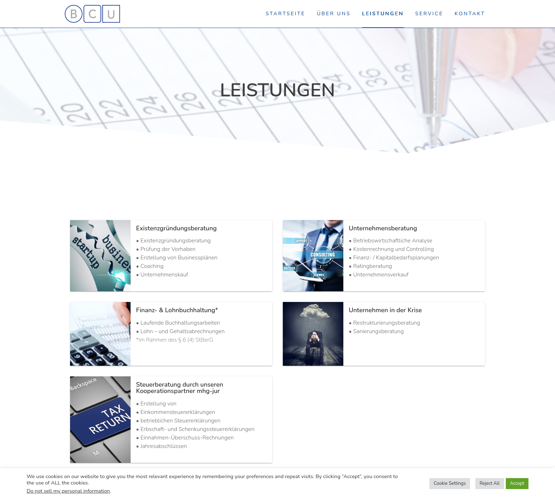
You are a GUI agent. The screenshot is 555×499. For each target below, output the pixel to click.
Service (429, 13)
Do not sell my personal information (68, 490)
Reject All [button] (490, 483)
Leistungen (383, 13)
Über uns (334, 13)
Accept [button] (517, 483)
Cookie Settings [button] (450, 483)
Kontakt (469, 13)
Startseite (285, 13)
